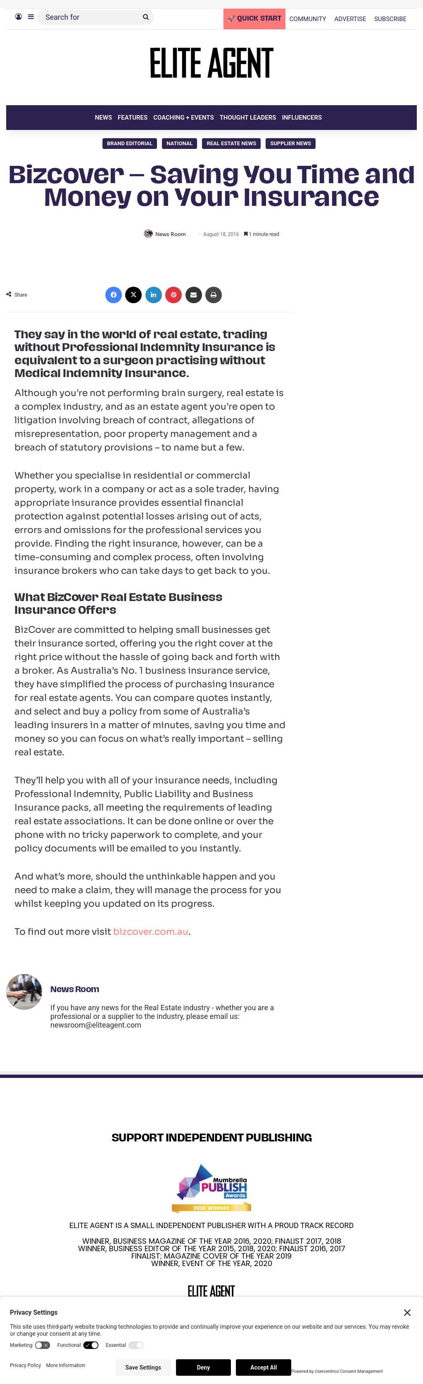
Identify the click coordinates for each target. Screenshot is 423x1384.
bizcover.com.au (150, 932)
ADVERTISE (350, 19)
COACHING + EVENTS (183, 117)
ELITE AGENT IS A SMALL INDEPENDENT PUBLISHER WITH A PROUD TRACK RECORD (211, 1225)
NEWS (103, 117)
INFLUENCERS (302, 117)
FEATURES (132, 117)
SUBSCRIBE (390, 19)
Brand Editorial (129, 143)
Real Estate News (231, 143)
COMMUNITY (308, 19)
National (179, 143)
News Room (172, 234)
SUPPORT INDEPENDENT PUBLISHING (211, 1139)
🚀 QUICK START (254, 19)
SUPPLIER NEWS (290, 143)
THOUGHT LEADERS (248, 117)
